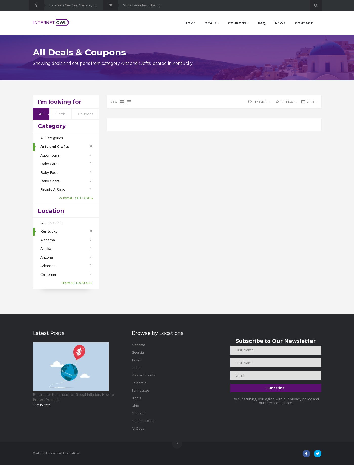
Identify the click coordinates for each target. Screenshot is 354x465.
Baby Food (66, 172)
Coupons (238, 23)
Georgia (138, 352)
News (280, 23)
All (41, 114)
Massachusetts (143, 375)
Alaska (66, 248)
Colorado (139, 413)
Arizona (66, 257)
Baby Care (66, 163)
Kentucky (66, 231)
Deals (212, 23)
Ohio (135, 405)
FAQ (262, 23)
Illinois (136, 398)
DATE (312, 101)
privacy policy (301, 399)
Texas (136, 360)
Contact (304, 23)
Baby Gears (66, 181)
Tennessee (140, 390)
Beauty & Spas (66, 189)
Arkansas (66, 265)
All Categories (51, 138)
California (66, 274)
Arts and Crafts (66, 146)
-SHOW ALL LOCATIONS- (76, 283)
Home (190, 23)
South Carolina (143, 420)
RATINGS (289, 101)
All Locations (50, 222)
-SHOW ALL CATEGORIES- (76, 198)
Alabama (66, 240)
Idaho (136, 367)
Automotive (66, 155)
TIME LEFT (262, 101)
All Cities (138, 428)
